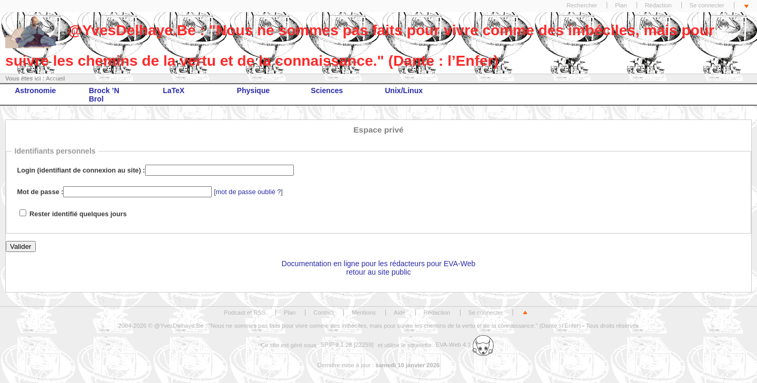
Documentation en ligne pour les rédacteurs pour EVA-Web (379, 263)
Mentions (364, 312)
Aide (400, 312)
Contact (323, 312)
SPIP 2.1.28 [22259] (347, 344)
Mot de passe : (40, 192)
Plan (621, 5)
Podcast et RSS (244, 312)
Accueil (55, 78)
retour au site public (378, 272)
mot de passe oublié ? (248, 192)
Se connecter (707, 5)
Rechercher (582, 5)
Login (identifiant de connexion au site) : (81, 170)
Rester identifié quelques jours (78, 214)
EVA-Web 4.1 (465, 344)
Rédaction (658, 5)
